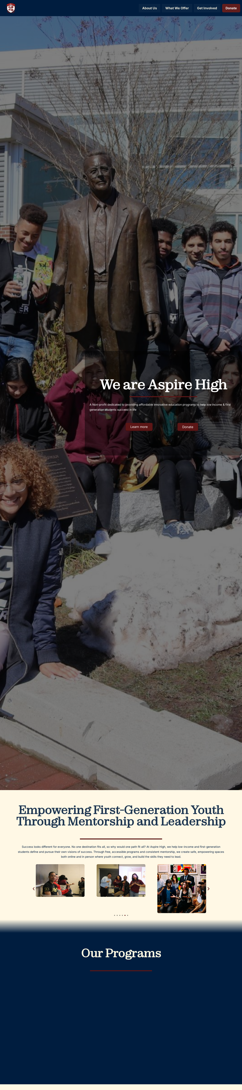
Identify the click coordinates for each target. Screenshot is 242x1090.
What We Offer (177, 8)
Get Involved (207, 8)
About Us (149, 8)
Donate (231, 8)
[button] (34, 889)
